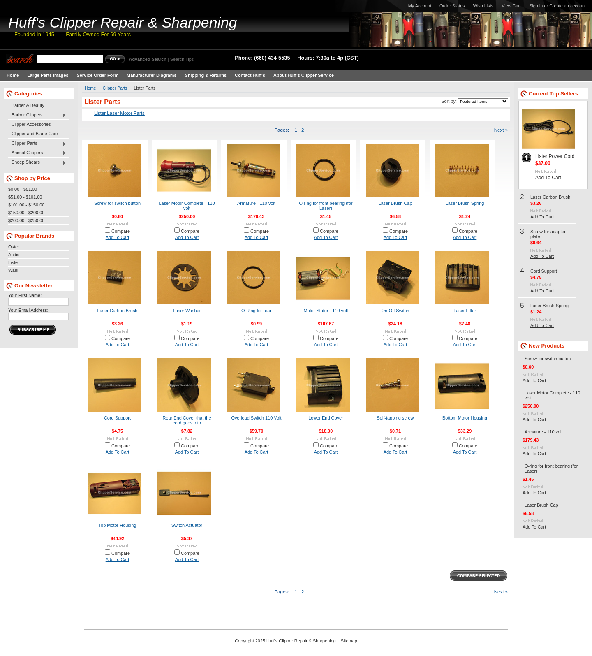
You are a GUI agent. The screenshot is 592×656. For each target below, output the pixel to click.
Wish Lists (483, 5)
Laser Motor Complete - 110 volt (187, 206)
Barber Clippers (37, 115)
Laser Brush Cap (395, 203)
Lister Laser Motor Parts (119, 113)
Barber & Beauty (28, 105)
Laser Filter (464, 310)
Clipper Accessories (31, 124)
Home (90, 88)
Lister (13, 262)
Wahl (13, 270)
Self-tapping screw (395, 417)
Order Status (452, 5)
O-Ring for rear (256, 310)
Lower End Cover (325, 417)
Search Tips (182, 59)
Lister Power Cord (555, 156)
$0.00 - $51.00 (22, 189)
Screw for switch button (117, 203)
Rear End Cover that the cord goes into (187, 420)
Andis (13, 254)
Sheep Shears (37, 162)
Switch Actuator (186, 525)
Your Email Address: (28, 310)
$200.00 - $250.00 (26, 220)
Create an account (567, 5)
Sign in (536, 5)
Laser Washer (187, 310)
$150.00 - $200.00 (26, 212)
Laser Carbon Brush (117, 310)
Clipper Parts (37, 143)
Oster (13, 246)
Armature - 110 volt (256, 203)
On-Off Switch (395, 310)
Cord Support (117, 417)
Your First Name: (25, 295)
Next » (501, 129)
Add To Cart (118, 237)
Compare (120, 231)
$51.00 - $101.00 (25, 197)
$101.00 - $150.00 (26, 204)
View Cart (511, 5)
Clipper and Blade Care (35, 133)
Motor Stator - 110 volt (325, 310)
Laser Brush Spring (465, 203)
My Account (419, 5)
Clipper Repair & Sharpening (122, 22)
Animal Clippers (37, 153)
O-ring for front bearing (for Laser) (325, 206)
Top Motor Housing (117, 525)
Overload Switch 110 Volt (256, 417)
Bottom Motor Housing (464, 417)
